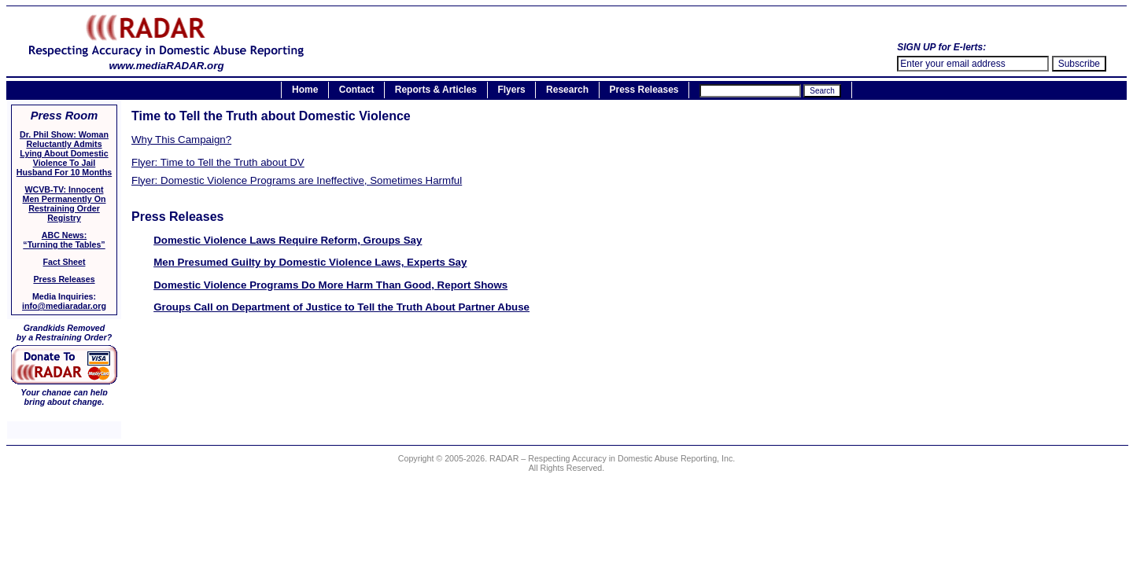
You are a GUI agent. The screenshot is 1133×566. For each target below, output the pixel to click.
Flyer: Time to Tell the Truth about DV (217, 162)
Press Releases (643, 90)
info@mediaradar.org (64, 306)
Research (567, 90)
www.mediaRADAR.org (166, 61)
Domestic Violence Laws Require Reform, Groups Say (287, 240)
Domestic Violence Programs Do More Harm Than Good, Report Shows (330, 285)
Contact (357, 90)
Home (305, 90)
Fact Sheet (64, 261)
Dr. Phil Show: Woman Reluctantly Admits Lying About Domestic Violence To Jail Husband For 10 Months (64, 153)
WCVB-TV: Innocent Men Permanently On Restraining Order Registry (64, 203)
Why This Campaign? (181, 139)
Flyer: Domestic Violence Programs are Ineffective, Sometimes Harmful (296, 180)
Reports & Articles (436, 90)
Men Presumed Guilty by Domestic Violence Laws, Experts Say (310, 262)
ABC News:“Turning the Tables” (64, 239)
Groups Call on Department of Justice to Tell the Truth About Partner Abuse (341, 307)
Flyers (511, 90)
